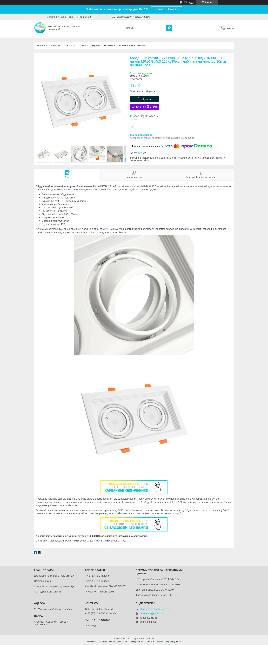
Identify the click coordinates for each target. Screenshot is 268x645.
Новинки (109, 45)
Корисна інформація (132, 45)
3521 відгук (189, 2)
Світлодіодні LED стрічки (48, 591)
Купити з (147, 106)
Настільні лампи (43, 581)
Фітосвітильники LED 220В (99, 591)
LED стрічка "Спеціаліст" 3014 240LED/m (158, 579)
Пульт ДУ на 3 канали (97, 581)
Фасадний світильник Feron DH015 (155, 595)
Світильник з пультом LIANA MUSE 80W (158, 584)
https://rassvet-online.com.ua (155, 609)
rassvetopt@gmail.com (152, 613)
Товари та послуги (63, 45)
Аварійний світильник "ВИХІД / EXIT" (105, 586)
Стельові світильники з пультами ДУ (54, 586)
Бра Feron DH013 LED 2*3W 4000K (155, 589)
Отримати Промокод (166, 9)
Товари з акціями (89, 45)
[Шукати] (169, 28)
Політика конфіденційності (168, 642)
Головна (41, 45)
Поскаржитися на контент (142, 642)
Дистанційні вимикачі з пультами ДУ (54, 575)
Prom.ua (150, 638)
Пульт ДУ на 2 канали (97, 575)
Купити (147, 99)
